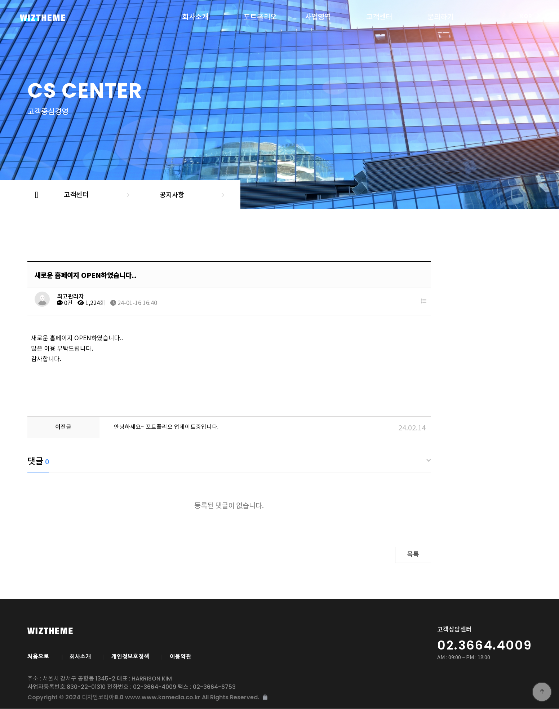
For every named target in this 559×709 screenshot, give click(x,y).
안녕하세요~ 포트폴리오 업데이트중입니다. (166, 427)
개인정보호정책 (132, 656)
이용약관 (183, 656)
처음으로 (38, 656)
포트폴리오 (260, 16)
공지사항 (170, 195)
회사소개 (195, 16)
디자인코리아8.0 (63, 17)
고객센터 (379, 16)
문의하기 (440, 16)
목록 (413, 554)
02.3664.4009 (484, 645)
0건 (65, 303)
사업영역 (318, 16)
